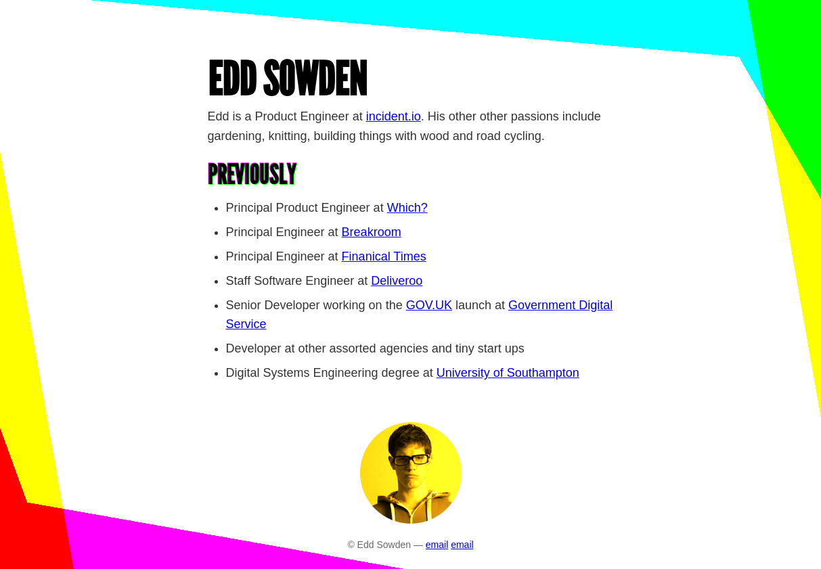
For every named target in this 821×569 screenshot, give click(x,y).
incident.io (393, 116)
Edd (287, 80)
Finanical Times (384, 256)
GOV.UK (429, 305)
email (437, 544)
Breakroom (371, 232)
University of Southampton (508, 373)
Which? (407, 207)
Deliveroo (396, 281)
